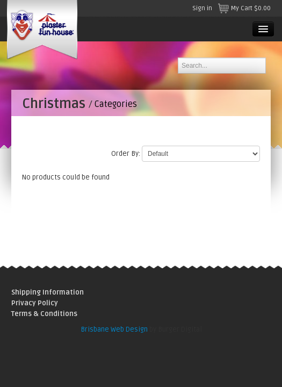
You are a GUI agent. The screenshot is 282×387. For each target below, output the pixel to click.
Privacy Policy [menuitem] (34, 303)
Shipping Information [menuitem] (47, 292)
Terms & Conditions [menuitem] (44, 314)
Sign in (202, 8)
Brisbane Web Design (114, 329)
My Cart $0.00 (244, 8)
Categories (116, 104)
